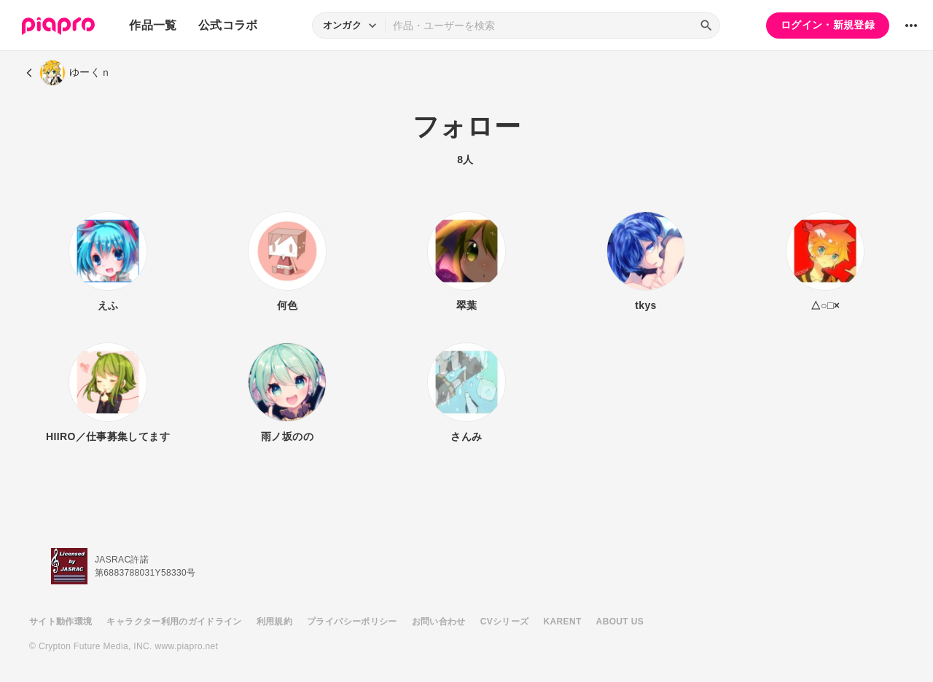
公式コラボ (228, 25)
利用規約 (274, 621)
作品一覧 (152, 25)
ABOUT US (620, 621)
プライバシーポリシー (352, 621)
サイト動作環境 (60, 621)
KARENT (563, 621)
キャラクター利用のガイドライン (173, 621)
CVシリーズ (504, 621)
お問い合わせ (439, 621)
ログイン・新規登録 (828, 25)
